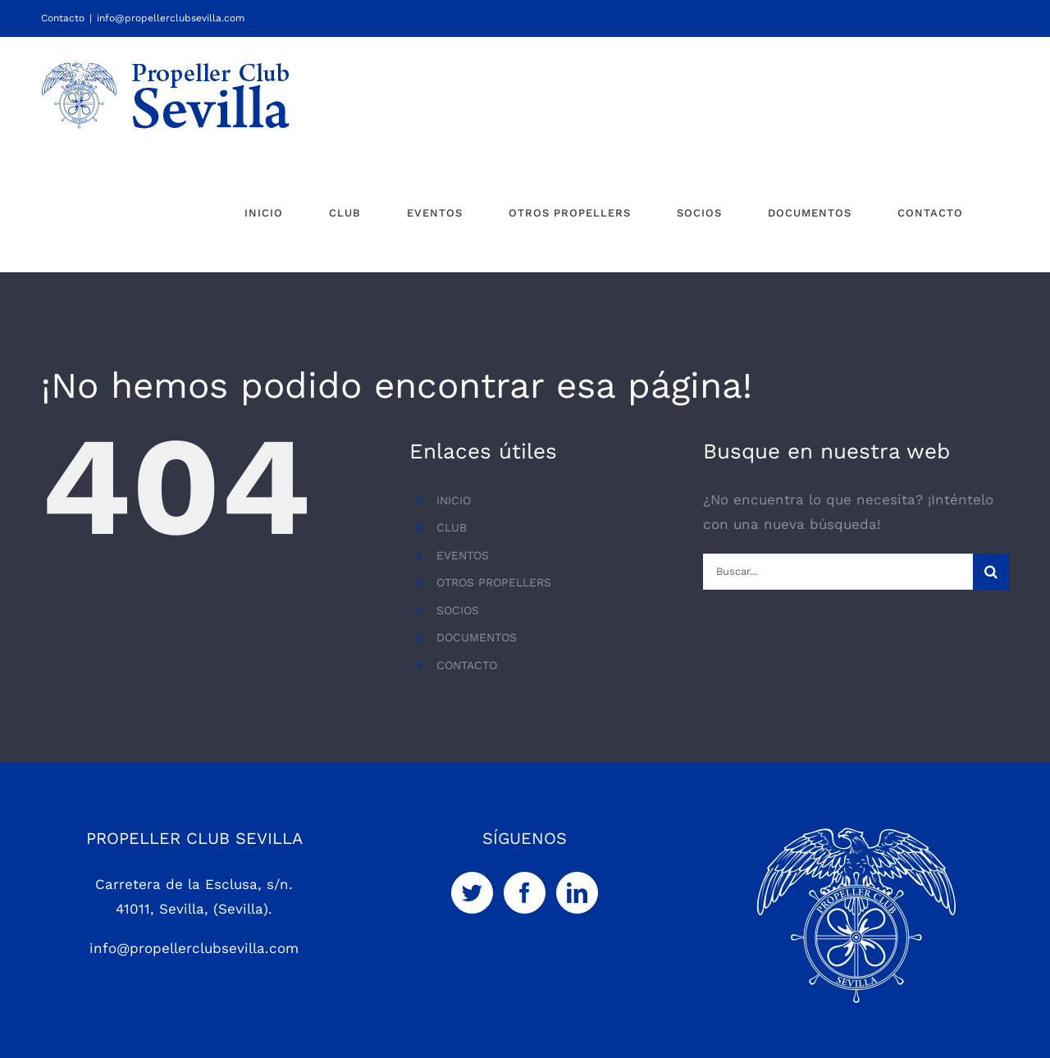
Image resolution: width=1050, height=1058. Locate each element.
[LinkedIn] (577, 893)
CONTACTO (466, 665)
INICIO (453, 500)
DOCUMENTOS (476, 637)
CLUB (451, 527)
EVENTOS (462, 555)
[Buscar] (991, 572)
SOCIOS (457, 610)
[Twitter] (472, 893)
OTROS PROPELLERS (493, 582)
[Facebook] (525, 893)
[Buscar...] (838, 572)
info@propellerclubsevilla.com (170, 18)
